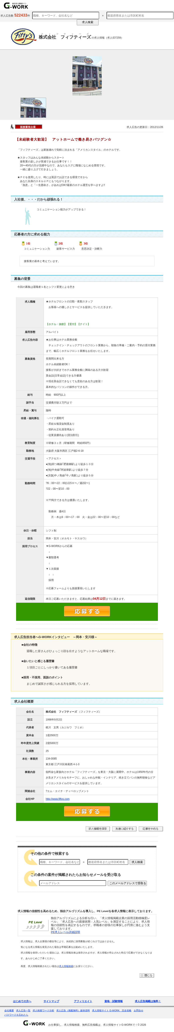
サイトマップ (51, 1001)
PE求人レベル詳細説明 (65, 932)
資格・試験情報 (113, 1001)
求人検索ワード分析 (43, 1010)
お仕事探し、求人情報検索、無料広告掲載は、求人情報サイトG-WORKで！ (93, 1024)
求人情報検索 (66, 966)
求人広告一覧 (23, 1010)
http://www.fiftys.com (57, 798)
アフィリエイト (83, 1001)
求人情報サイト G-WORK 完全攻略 (112, 1010)
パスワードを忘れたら (16, 1014)
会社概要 (9, 1010)
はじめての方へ (22, 1001)
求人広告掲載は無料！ (148, 1001)
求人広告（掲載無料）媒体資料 (73, 1010)
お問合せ (138, 1010)
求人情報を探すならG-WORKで (16, 5)
